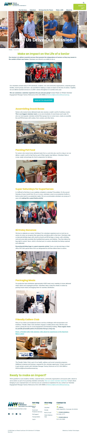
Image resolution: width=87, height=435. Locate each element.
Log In (33, 419)
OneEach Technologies (73, 430)
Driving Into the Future (46, 10)
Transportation (36, 417)
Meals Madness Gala (48, 416)
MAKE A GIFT (81, 7)
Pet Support (35, 414)
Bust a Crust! (47, 412)
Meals (33, 407)
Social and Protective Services (37, 410)
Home (10, 49)
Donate (46, 410)
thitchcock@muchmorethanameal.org (58, 95)
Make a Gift (59, 10)
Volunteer (33, 10)
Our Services (23, 10)
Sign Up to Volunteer (43, 100)
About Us (69, 10)
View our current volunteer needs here (56, 381)
